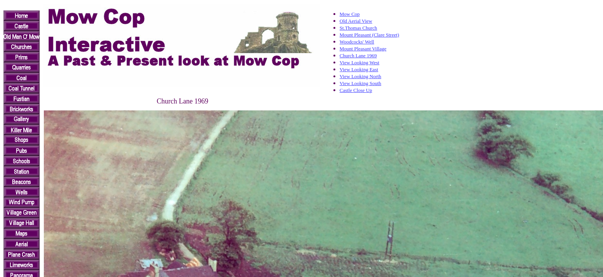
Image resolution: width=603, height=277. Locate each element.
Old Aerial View (356, 21)
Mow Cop (350, 14)
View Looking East (359, 69)
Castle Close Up (356, 90)
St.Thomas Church (358, 28)
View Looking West (359, 62)
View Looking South (360, 83)
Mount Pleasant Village (363, 49)
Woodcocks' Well (357, 42)
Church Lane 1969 (358, 55)
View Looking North (360, 76)
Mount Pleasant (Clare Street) (369, 35)
